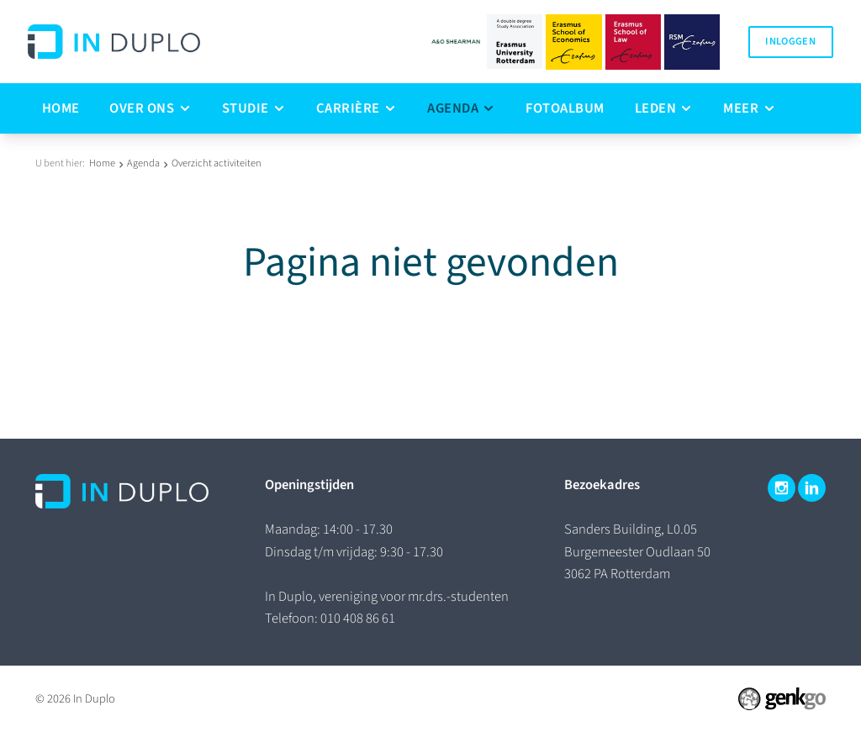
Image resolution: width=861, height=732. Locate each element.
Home (102, 163)
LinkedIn (812, 488)
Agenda (143, 163)
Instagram (781, 488)
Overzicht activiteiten (216, 163)
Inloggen (790, 41)
